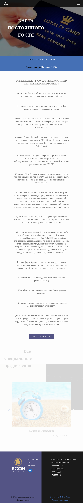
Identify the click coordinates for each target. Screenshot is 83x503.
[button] (9, 410)
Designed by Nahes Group (60, 497)
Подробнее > (60, 436)
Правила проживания (60, 500)
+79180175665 (56, 472)
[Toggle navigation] (79, 3)
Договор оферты (23, 500)
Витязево (31, 466)
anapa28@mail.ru (57, 469)
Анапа (30, 463)
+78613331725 (56, 475)
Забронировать (41, 337)
